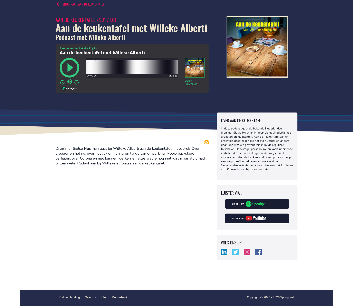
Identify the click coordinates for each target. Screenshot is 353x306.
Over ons (91, 297)
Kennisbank (119, 297)
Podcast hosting (69, 297)
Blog (104, 297)
